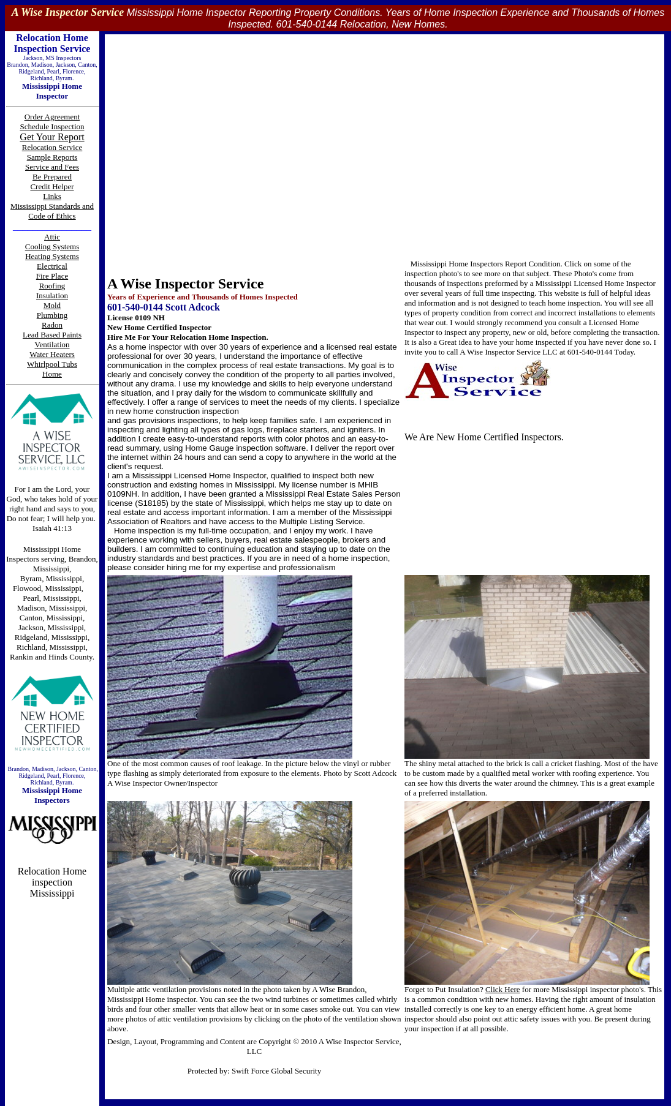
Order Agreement (52, 116)
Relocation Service (52, 147)
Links (52, 196)
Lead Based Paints (52, 334)
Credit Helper (52, 186)
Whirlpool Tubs (52, 364)
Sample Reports (52, 157)
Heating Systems (52, 256)
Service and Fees (52, 166)
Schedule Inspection (52, 126)
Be (38, 176)
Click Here (502, 989)
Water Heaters (52, 354)
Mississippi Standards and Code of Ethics (52, 210)
